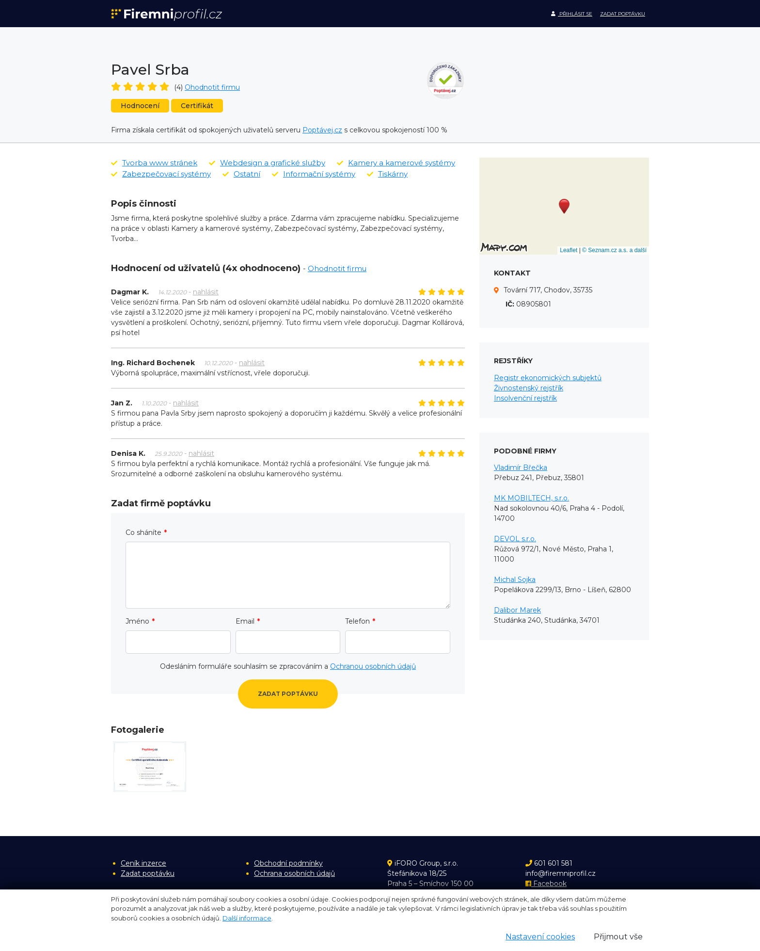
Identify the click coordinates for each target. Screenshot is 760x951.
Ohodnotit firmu (212, 87)
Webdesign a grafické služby (267, 162)
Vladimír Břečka (520, 467)
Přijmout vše (618, 936)
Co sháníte (143, 532)
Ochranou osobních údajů (373, 666)
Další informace (246, 918)
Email (245, 621)
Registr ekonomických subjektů (548, 377)
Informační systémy (313, 173)
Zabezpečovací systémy (161, 173)
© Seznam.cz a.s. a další (614, 250)
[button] (564, 206)
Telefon (357, 621)
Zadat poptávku (622, 14)
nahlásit (206, 292)
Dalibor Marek (517, 610)
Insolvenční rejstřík (525, 398)
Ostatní (241, 173)
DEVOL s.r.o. (515, 538)
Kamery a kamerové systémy (396, 162)
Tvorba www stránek (154, 162)
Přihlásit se (571, 14)
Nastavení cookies (540, 936)
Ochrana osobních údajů (294, 873)
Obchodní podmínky (288, 863)
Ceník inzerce (143, 863)
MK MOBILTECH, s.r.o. (531, 498)
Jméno (137, 621)
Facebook (546, 883)
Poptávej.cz (322, 130)
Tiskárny (387, 173)
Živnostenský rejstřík (528, 388)
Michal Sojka (515, 579)
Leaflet (568, 250)
